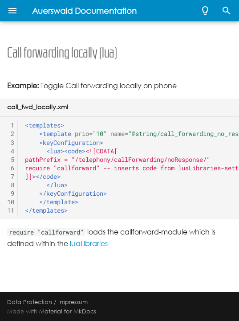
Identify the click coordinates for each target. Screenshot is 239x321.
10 (10, 202)
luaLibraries (89, 244)
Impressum (73, 301)
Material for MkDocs (67, 311)
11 (10, 210)
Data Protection (29, 301)
